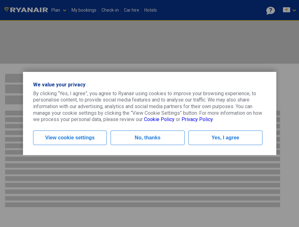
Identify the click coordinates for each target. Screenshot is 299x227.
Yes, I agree (225, 137)
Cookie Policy (159, 119)
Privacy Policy (197, 119)
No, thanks (148, 137)
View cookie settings (70, 137)
